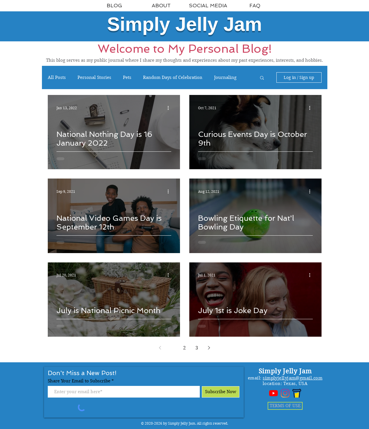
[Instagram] (285, 393)
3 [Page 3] (196, 348)
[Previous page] (160, 348)
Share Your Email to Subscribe (79, 381)
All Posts (57, 77)
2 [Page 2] (184, 348)
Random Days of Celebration (172, 77)
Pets (127, 77)
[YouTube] (273, 393)
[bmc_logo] (296, 393)
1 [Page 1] (172, 348)
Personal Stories (94, 77)
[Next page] (209, 348)
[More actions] (170, 107)
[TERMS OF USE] (285, 406)
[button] (262, 78)
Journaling (225, 77)
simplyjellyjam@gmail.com (292, 378)
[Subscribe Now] (220, 392)
